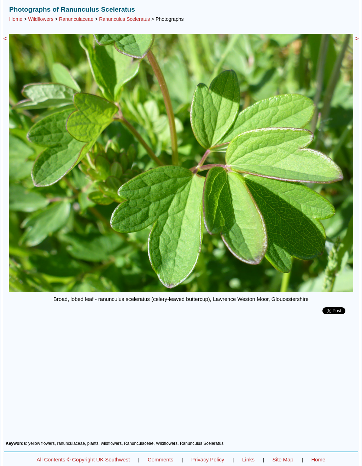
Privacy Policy (207, 459)
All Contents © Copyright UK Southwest (83, 459)
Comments (161, 459)
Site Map (283, 459)
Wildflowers (40, 19)
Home (15, 19)
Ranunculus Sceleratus (124, 19)
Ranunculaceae (76, 19)
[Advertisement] (181, 380)
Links (248, 459)
